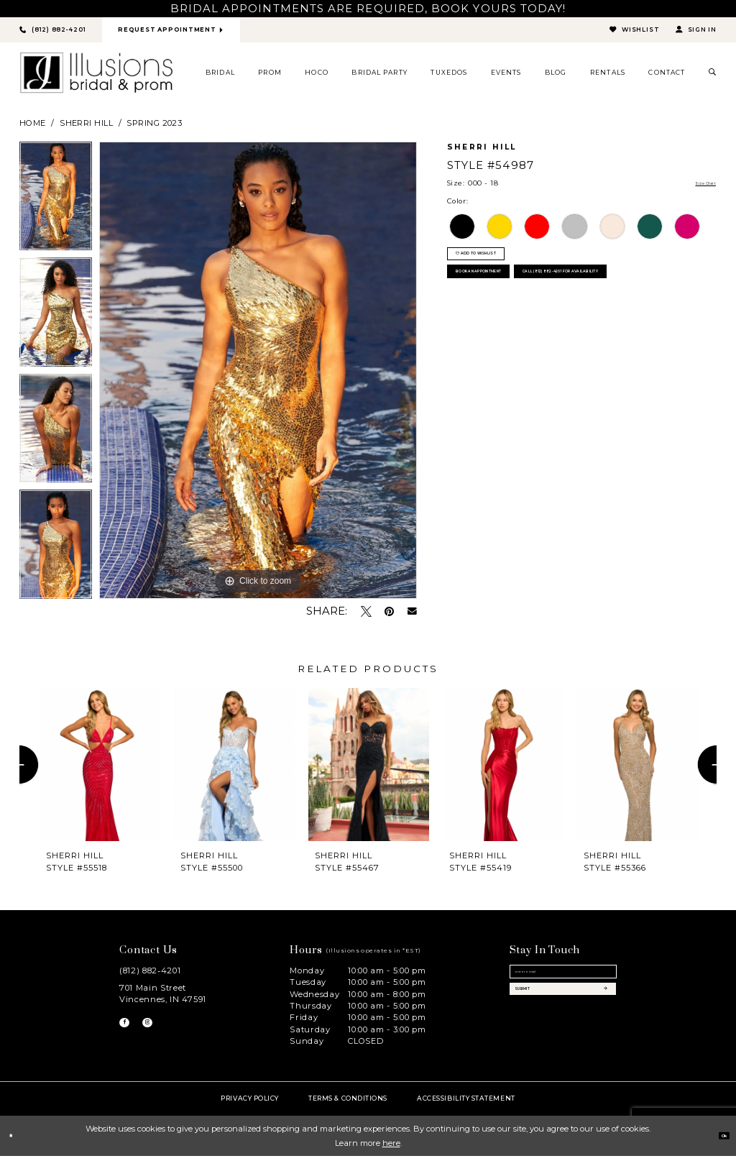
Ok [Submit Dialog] (717, 1141)
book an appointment (516, 306)
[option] (55, 205)
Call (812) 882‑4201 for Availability (545, 340)
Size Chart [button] (696, 189)
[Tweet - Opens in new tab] (366, 616)
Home (32, 128)
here (391, 1148)
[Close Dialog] (15, 1141)
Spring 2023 (154, 128)
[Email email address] (563, 984)
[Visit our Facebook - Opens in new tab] (129, 1033)
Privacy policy (250, 1104)
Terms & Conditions (347, 1104)
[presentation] (100, 770)
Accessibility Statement (466, 1104)
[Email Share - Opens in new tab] (412, 617)
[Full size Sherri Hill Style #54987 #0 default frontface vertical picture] (258, 376)
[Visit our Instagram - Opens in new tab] (162, 1033)
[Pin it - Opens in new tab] (389, 616)
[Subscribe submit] (563, 1020)
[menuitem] (221, 78)
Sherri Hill (86, 128)
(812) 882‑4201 (149, 975)
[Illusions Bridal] (96, 78)
